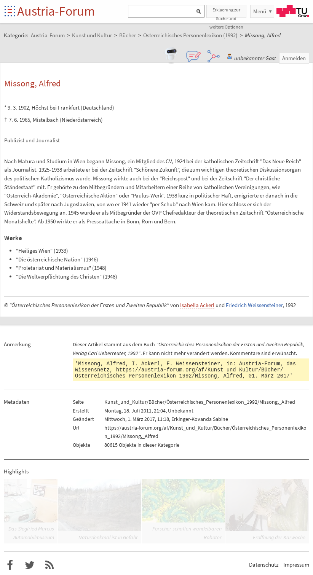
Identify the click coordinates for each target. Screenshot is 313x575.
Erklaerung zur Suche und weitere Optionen (226, 12)
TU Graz (292, 11)
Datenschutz (263, 564)
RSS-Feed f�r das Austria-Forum (49, 565)
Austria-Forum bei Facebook (10, 565)
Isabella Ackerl (197, 305)
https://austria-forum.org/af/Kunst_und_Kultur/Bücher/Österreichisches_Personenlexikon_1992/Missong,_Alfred (179, 373)
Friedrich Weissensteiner (254, 305)
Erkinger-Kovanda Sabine (199, 419)
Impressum (296, 564)
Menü (259, 11)
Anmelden (294, 58)
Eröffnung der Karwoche (279, 537)
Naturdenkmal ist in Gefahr (108, 537)
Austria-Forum (56, 11)
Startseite (10, 11)
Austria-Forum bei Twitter (30, 565)
